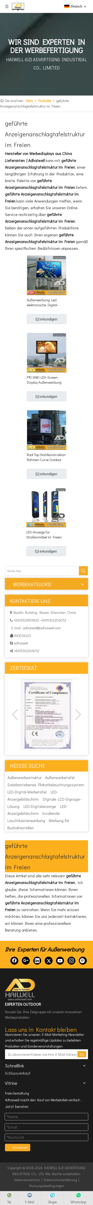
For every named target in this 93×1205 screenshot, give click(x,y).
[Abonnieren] (81, 1054)
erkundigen (46, 319)
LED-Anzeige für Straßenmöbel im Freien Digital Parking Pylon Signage (44, 535)
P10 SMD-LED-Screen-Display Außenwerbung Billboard (44, 380)
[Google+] (26, 961)
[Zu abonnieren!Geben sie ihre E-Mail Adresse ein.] (41, 1054)
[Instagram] (71, 961)
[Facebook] (14, 961)
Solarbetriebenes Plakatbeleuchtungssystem (45, 784)
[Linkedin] (37, 961)
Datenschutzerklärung (60, 1179)
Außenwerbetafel (59, 777)
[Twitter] (49, 961)
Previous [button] (15, 714)
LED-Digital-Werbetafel (26, 791)
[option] (46, 714)
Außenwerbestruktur (24, 777)
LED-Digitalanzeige (40, 806)
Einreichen (20, 1147)
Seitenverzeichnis (27, 1179)
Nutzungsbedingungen (46, 1185)
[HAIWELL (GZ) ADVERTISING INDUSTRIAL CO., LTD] (20, 989)
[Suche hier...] (42, 570)
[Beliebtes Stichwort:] (83, 570)
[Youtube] (60, 961)
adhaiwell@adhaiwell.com (42, 628)
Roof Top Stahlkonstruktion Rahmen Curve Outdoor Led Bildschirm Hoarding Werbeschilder (46, 457)
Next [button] (78, 714)
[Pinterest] (83, 961)
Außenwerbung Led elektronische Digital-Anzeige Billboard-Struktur (46, 303)
